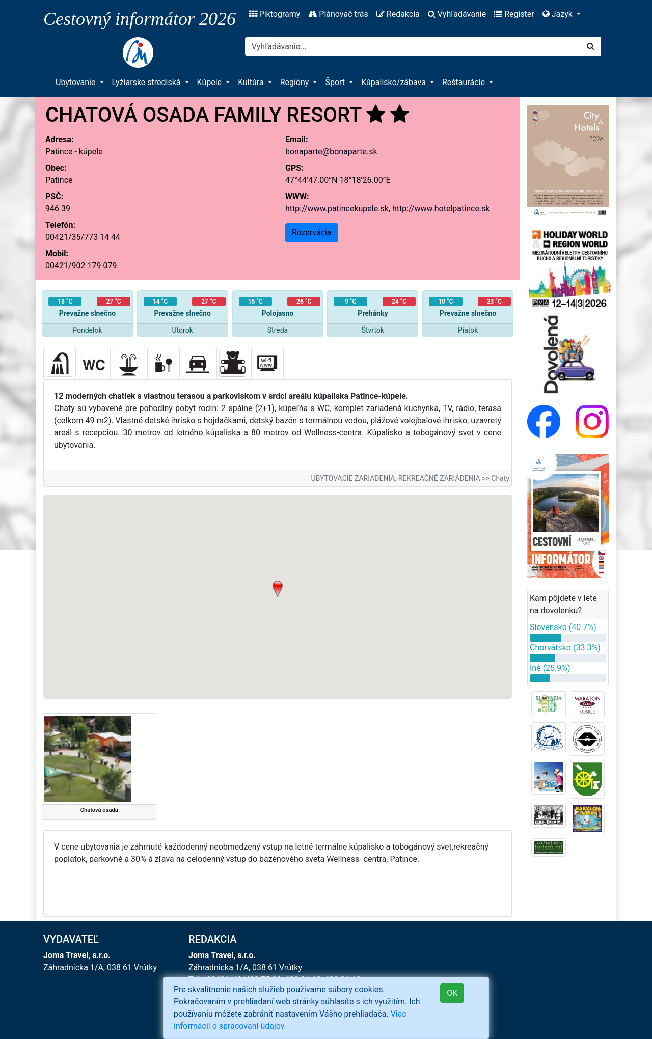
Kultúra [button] (251, 82)
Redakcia (398, 14)
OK (452, 993)
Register (514, 14)
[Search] (413, 46)
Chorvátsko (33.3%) (565, 647)
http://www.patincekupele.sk (337, 208)
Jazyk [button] (558, 14)
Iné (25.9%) (550, 668)
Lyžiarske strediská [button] (147, 82)
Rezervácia (312, 232)
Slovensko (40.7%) (563, 627)
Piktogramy (275, 14)
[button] (278, 589)
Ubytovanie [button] (76, 82)
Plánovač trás (338, 14)
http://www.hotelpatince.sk (441, 208)
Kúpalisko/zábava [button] (394, 82)
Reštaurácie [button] (464, 82)
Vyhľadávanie (457, 14)
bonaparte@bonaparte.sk (331, 151)
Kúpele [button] (210, 82)
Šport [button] (336, 82)
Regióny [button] (295, 82)
